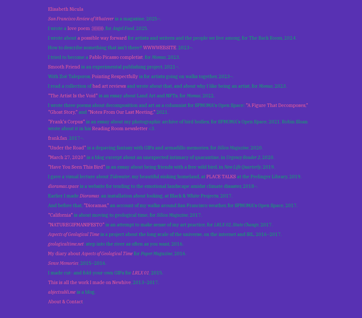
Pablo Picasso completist (116, 57)
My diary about (90, 253)
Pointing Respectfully (115, 76)
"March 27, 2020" (66, 157)
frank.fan (57, 138)
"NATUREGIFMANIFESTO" (76, 224)
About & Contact (65, 301)
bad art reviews (109, 86)
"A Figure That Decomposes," (277, 105)
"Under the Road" (67, 148)
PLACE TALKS (221, 176)
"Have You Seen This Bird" (76, 167)
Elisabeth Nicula (65, 9)
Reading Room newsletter (120, 128)
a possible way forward (102, 38)
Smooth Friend (64, 67)
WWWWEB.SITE (159, 47)
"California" (60, 215)
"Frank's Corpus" (66, 121)
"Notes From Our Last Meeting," (121, 112)
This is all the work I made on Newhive (89, 282)
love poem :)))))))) (86, 28)
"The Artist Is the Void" (73, 95)
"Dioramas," (96, 205)
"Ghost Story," (62, 112)
